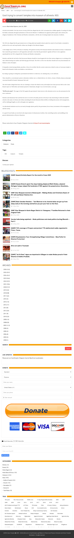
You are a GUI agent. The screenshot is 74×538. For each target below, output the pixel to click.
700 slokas (34, 505)
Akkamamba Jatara (45, 522)
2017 (38, 502)
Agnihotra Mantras (9, 519)
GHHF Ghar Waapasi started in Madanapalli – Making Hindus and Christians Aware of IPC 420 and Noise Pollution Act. (40, 194)
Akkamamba (34, 522)
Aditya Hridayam (35, 513)
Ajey (30, 519)
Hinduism (6, 144)
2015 (31, 502)
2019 (50, 502)
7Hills (42, 505)
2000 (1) (5, 340)
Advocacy (18, 516)
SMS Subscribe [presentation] (18, 441)
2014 (25, 502)
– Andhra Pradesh (7, 480)
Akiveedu (50, 519)
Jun (12, 10)
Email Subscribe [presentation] (7, 441)
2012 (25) (6, 311)
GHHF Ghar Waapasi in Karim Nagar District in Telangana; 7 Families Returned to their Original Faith (40, 211)
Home (3, 10)
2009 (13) (6, 319)
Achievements (53, 508)
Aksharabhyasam (9, 524)
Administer (60, 513)
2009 (12, 502)
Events (4, 467)
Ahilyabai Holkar (22, 519)
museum (13, 154)
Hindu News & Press (8, 472)
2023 (57, 502)
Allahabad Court (39, 524)
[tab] (7, 441)
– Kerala (4, 488)
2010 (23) (6, 316)
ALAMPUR (19, 524)
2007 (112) (6, 325)
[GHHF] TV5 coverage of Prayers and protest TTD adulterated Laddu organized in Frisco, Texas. (39, 229)
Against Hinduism (38, 516)
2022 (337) (6, 281)
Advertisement (8, 516)
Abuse (26, 508)
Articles (4, 465)
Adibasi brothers (23, 513)
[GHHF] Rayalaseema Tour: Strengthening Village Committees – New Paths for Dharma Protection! (38, 238)
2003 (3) (5, 337)
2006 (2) (5, 328)
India (3, 478)
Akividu (58, 519)
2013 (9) (5, 308)
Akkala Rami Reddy (10, 522)
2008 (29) (6, 322)
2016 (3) (5, 299)
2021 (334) (6, 284)
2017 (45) (6, 296)
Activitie (7, 511)
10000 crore (30, 500)
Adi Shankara (54, 511)
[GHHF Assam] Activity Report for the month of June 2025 (31, 175)
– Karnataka (5, 485)
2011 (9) (5, 314)
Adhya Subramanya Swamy (40, 511)
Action (62, 508)
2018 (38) (6, 293)
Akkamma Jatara (58, 522)
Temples (21, 154)
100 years (7, 500)
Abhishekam (18, 508)
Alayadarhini (29, 524)
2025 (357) (6, 272)
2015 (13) (6, 302)
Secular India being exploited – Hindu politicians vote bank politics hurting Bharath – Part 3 (40, 220)
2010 (18, 502)
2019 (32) (6, 290)
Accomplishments (41, 508)
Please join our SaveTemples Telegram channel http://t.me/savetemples (22, 358)
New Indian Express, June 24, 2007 (17, 26)
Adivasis (52, 513)
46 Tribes (25, 505)
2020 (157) (6, 287)
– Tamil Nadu (6, 490)
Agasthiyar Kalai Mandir (52, 516)
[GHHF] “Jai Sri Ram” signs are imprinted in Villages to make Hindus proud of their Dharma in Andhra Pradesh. (39, 255)
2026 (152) (6, 269)
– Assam (5, 483)
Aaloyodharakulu (64, 505)
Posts (12, 144)
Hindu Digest (6, 470)
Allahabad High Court (52, 524)
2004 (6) (5, 334)
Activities (15, 511)
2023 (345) (6, 278)
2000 (57, 500)
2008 (6, 502)
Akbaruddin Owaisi (40, 519)
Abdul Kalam (8, 508)
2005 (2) (5, 331)
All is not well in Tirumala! (20, 246)
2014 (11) (6, 305)
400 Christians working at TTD (12, 505)
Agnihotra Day (65, 516)
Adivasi (44, 513)
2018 (44, 502)
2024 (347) (6, 275)
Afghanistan (27, 516)
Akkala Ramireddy (22, 522)
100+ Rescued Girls (18, 500)
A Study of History (51, 505)
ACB (33, 508)
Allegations (64, 524)
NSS (6, 154)
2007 (7, 10)
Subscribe (5, 455)
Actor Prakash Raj (25, 511)
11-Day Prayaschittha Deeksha (44, 500)
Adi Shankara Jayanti (10, 513)
